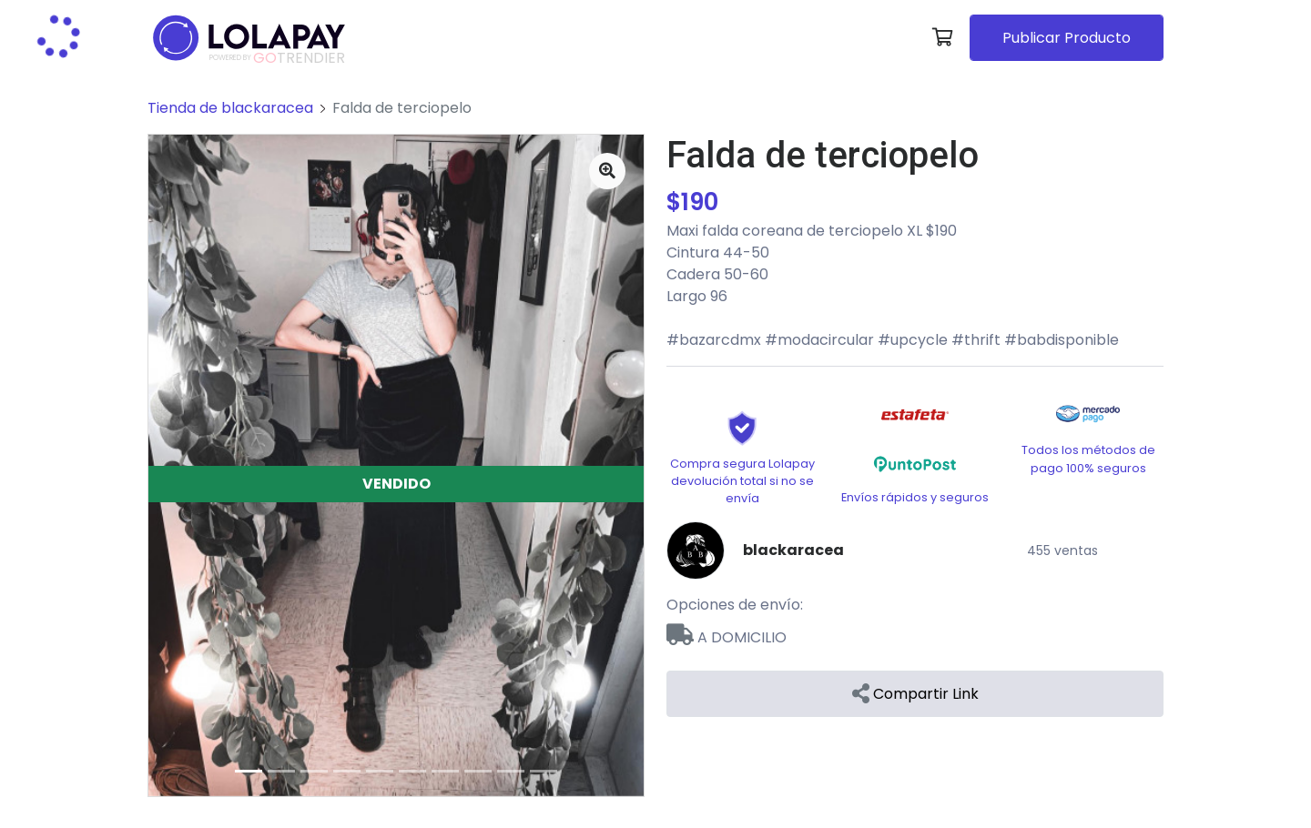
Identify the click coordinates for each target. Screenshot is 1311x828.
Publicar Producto (1066, 37)
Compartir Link (915, 693)
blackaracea (793, 550)
